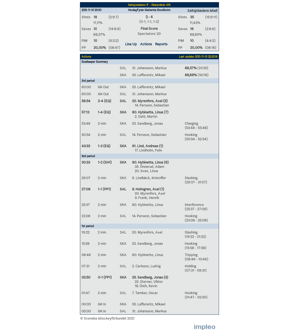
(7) (165, 112)
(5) (165, 101)
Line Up (131, 44)
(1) (160, 146)
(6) (166, 162)
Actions (146, 44)
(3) (165, 277)
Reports (161, 44)
